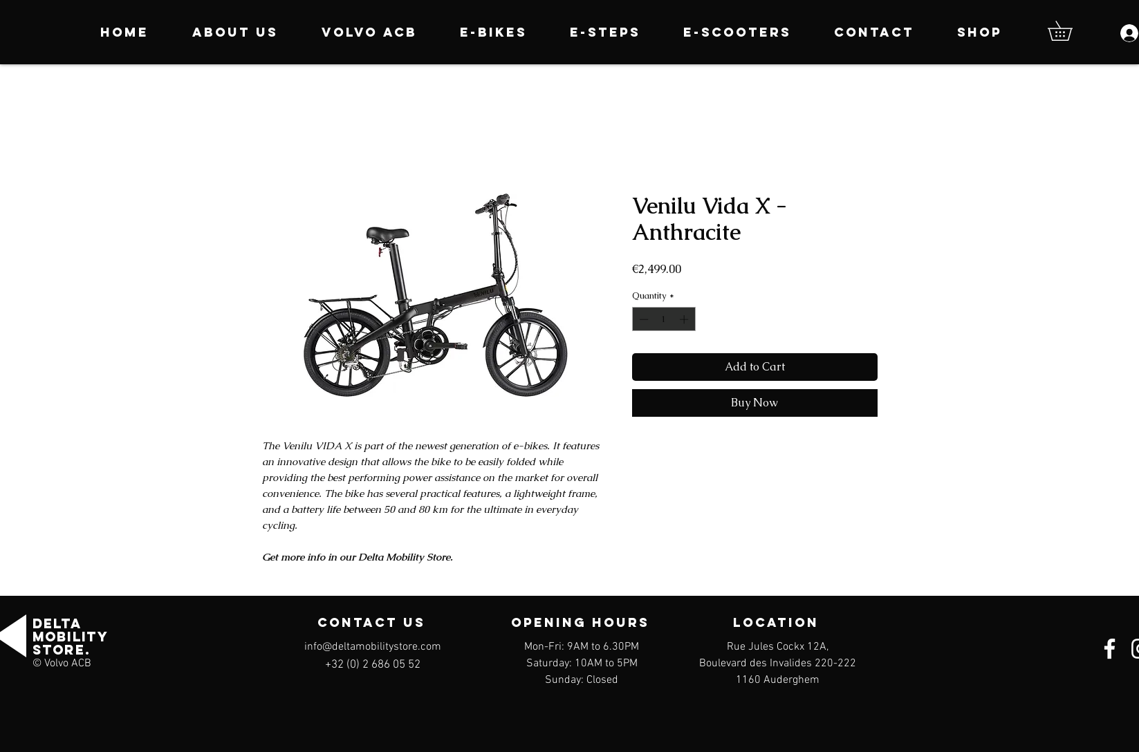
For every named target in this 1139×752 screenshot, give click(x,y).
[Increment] (685, 319)
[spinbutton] (663, 319)
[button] (1069, 31)
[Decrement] (642, 319)
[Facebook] (1109, 648)
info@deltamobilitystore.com (372, 647)
